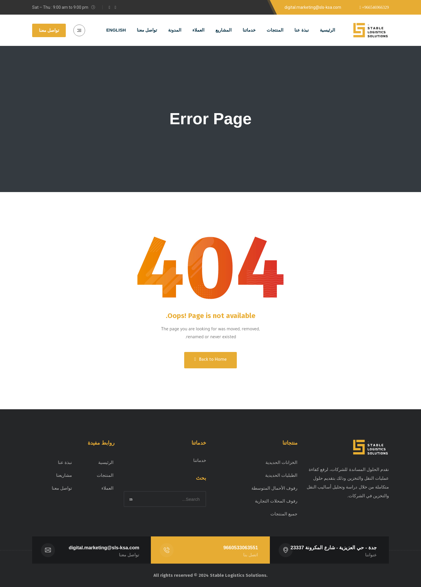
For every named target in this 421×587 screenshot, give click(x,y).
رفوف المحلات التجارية (276, 500)
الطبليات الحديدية (281, 475)
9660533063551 (240, 547)
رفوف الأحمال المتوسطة (274, 488)
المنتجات (105, 475)
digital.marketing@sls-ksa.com (103, 547)
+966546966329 (375, 8)
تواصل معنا (49, 30)
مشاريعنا (64, 475)
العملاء (107, 488)
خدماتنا (199, 460)
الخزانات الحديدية (281, 462)
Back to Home (210, 359)
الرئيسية (105, 462)
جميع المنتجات (283, 513)
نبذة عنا (65, 462)
